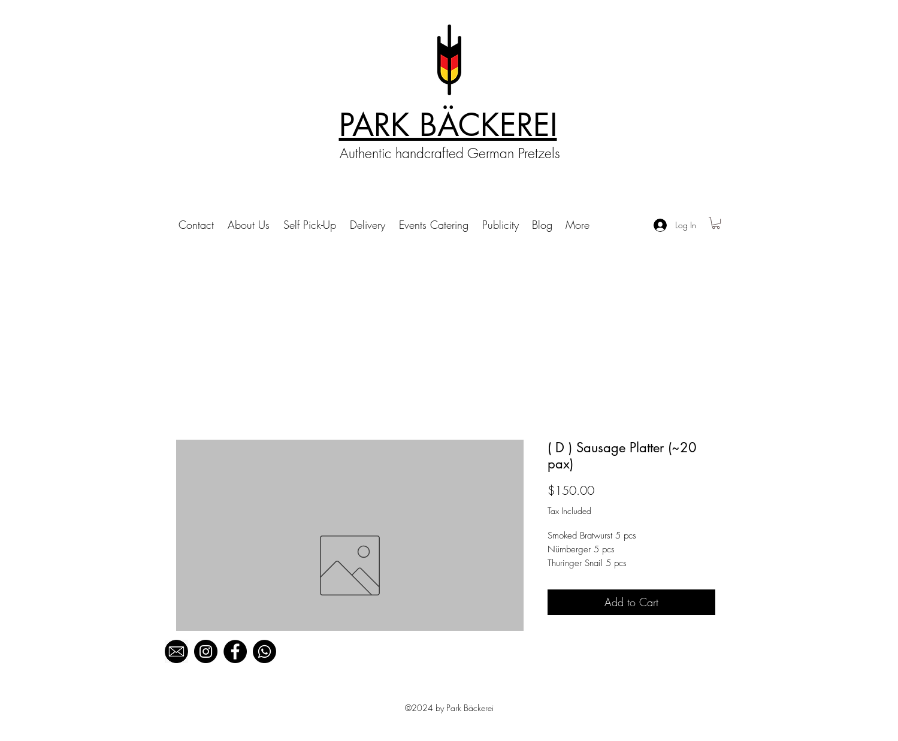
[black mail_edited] (176, 651)
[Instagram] (205, 651)
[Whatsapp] (264, 651)
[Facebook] (235, 651)
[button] (716, 223)
